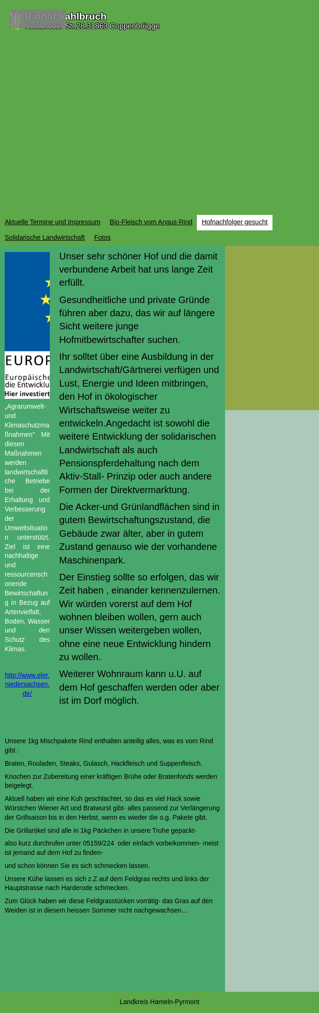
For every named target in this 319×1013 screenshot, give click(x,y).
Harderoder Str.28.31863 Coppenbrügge (92, 26)
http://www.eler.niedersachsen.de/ (27, 684)
